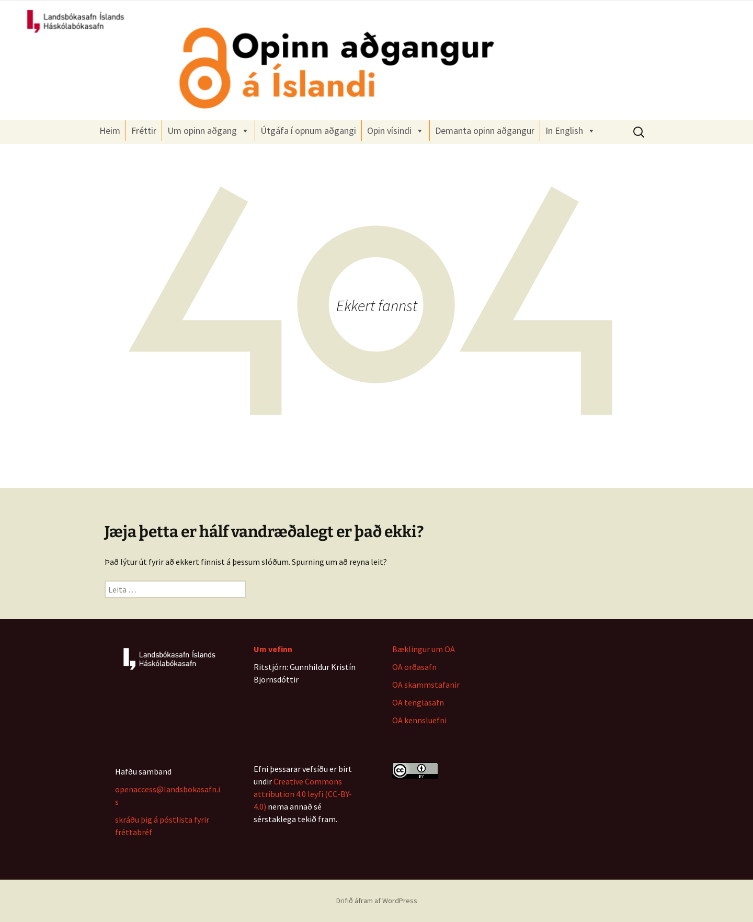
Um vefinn (273, 649)
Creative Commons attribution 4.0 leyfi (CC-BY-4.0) (303, 794)
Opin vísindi (395, 130)
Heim (109, 130)
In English (570, 130)
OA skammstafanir (426, 684)
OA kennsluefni (419, 720)
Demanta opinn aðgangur (484, 130)
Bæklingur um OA (423, 649)
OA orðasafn (414, 667)
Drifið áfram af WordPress (376, 900)
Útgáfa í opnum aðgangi (308, 130)
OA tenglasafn (418, 702)
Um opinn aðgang (208, 130)
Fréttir (143, 130)
